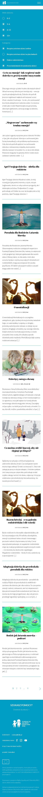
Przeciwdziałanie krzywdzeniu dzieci (21, 66)
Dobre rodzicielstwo (15, 60)
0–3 (8, 18)
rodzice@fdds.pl (17, 735)
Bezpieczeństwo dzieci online (19, 48)
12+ (8, 36)
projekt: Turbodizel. (8, 752)
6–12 (9, 30)
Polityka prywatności (12, 746)
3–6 (8, 24)
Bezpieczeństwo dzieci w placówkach (22, 54)
